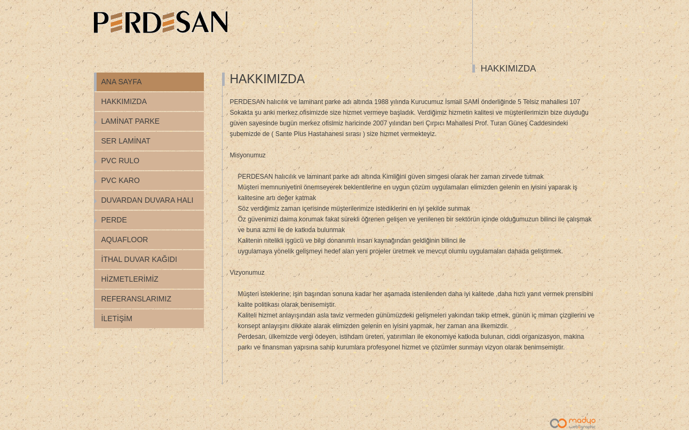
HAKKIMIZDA (124, 101)
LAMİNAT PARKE (130, 121)
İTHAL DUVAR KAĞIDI (139, 259)
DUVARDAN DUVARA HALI (147, 200)
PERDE (114, 220)
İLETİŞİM (116, 318)
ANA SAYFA (121, 81)
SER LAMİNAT (126, 141)
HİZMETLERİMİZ (130, 279)
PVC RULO (120, 160)
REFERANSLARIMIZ (136, 298)
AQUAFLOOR (124, 239)
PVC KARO (120, 180)
